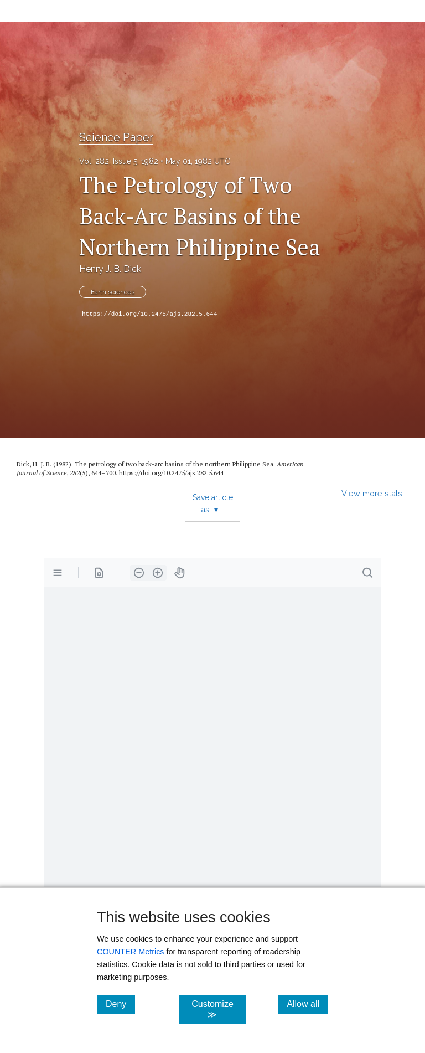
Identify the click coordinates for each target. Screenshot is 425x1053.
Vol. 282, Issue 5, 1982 (118, 161)
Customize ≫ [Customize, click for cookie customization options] (218, 1009)
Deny (120, 1004)
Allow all (307, 1004)
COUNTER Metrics (130, 951)
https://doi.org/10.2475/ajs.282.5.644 (149, 314)
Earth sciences (112, 292)
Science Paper (116, 137)
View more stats (371, 493)
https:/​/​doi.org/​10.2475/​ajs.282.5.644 (171, 472)
